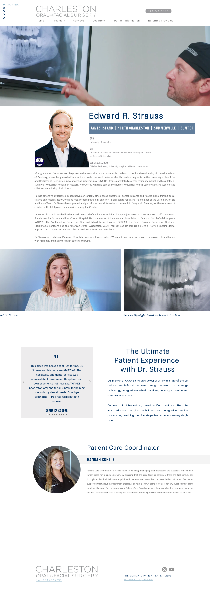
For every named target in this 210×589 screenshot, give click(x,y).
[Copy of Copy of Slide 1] (49, 414)
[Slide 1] (52, 414)
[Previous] (23, 382)
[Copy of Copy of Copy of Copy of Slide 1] (63, 414)
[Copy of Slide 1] (47, 414)
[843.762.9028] (158, 11)
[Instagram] (164, 569)
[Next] (90, 382)
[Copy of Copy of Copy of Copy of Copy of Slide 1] (66, 414)
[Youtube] (172, 569)
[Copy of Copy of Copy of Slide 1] (59, 414)
